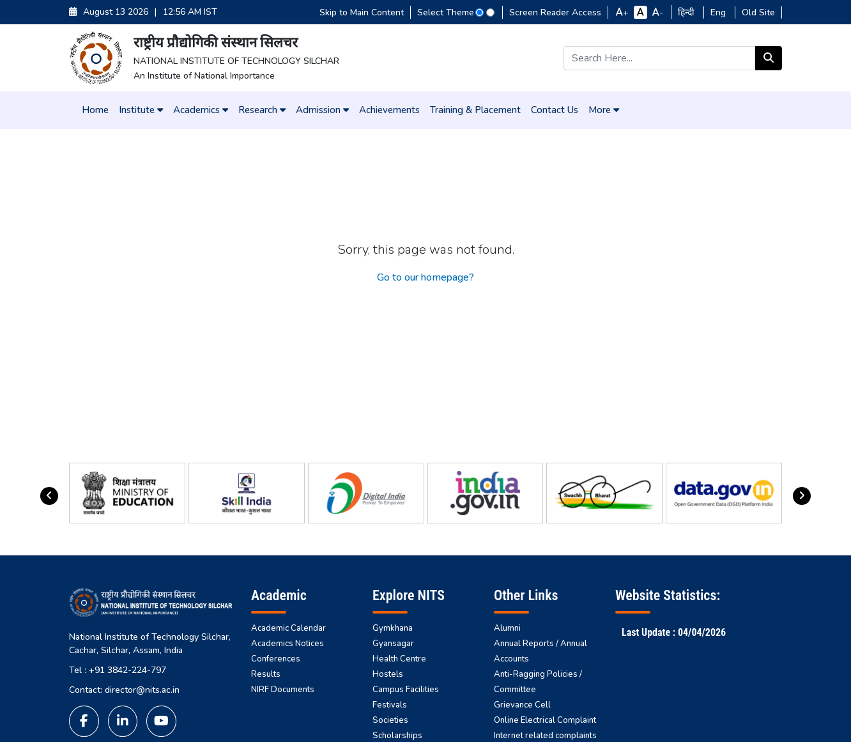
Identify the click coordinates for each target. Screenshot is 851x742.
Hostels (387, 674)
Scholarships (397, 735)
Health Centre (399, 659)
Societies (390, 720)
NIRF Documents (282, 689)
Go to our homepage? (425, 277)
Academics (200, 110)
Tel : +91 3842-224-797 (117, 670)
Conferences (275, 659)
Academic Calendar (288, 628)
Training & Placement (475, 110)
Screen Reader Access (555, 12)
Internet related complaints (545, 735)
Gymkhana (392, 628)
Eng (719, 12)
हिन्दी (687, 12)
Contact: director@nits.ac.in (124, 690)
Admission (322, 110)
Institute (141, 110)
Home (95, 110)
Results (265, 674)
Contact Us (554, 110)
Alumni (507, 628)
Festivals (389, 705)
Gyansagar (393, 643)
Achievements (389, 110)
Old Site (758, 12)
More (603, 110)
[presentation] (49, 496)
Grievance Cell (522, 705)
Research (262, 110)
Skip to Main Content (361, 12)
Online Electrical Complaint (545, 720)
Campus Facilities (405, 689)
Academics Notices (287, 643)
